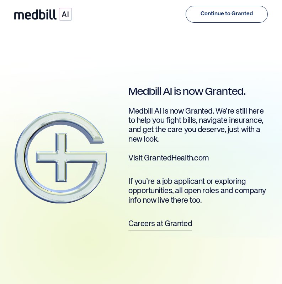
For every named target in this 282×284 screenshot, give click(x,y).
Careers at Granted (160, 224)
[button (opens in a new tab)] (227, 14)
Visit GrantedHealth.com (168, 158)
